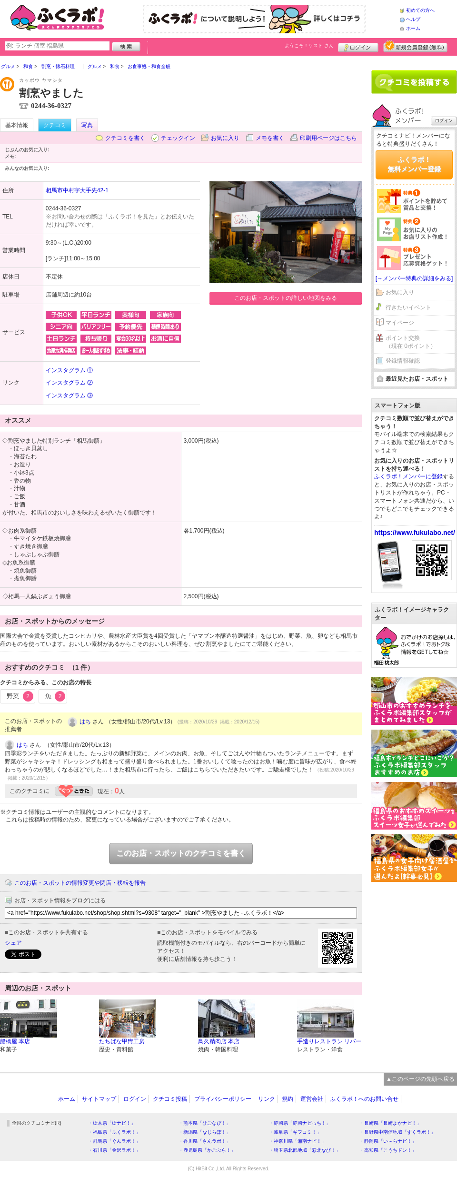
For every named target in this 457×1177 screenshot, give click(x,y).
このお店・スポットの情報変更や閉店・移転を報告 (80, 883)
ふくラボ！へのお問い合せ (364, 1099)
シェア (13, 943)
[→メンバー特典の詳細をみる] (414, 278)
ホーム (413, 28)
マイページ (400, 322)
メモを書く (270, 138)
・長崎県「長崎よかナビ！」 (390, 1123)
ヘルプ (413, 19)
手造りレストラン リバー (329, 1041)
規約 (287, 1099)
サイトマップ (99, 1099)
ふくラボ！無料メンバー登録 (414, 164)
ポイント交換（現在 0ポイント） (411, 342)
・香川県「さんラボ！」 (205, 1141)
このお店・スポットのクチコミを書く (181, 853)
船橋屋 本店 (15, 1041)
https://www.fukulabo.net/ (414, 532)
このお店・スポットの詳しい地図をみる (285, 298)
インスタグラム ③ (69, 395)
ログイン (358, 46)
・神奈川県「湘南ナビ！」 (297, 1141)
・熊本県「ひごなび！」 (205, 1123)
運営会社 (311, 1099)
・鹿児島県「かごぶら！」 (207, 1150)
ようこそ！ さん (309, 45)
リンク (266, 1099)
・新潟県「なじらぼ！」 (205, 1132)
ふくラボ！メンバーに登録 (408, 476)
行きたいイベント (408, 307)
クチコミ (54, 125)
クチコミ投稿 (170, 1099)
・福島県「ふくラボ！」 (114, 1132)
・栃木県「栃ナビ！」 (112, 1123)
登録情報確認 (403, 360)
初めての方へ (420, 10)
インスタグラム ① (69, 370)
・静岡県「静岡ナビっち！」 (300, 1123)
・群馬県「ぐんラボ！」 (114, 1141)
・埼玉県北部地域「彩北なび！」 (304, 1150)
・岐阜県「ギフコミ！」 (295, 1132)
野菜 (20, 696)
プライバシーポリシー (222, 1099)
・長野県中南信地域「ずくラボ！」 (397, 1132)
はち (85, 721)
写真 (87, 125)
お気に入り (225, 138)
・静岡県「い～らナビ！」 (388, 1141)
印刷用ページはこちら (328, 138)
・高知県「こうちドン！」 (388, 1150)
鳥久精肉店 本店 (218, 1041)
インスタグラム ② (69, 382)
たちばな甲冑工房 (122, 1041)
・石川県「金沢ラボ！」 (114, 1150)
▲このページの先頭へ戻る (420, 1079)
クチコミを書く (125, 138)
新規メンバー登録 (415, 46)
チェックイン (178, 138)
